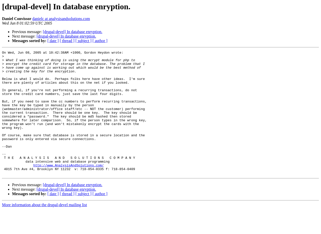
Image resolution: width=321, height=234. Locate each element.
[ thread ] (67, 41)
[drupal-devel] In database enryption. (72, 32)
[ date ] (53, 41)
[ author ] (100, 41)
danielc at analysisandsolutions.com (61, 19)
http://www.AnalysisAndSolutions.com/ (68, 188)
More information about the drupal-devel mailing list (44, 229)
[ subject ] (83, 41)
